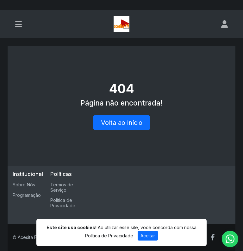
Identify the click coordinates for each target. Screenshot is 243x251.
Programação (27, 195)
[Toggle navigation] (18, 24)
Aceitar (147, 235)
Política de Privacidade (62, 202)
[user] (224, 24)
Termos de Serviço (61, 187)
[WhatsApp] (230, 239)
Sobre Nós (24, 184)
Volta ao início (121, 122)
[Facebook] (213, 237)
